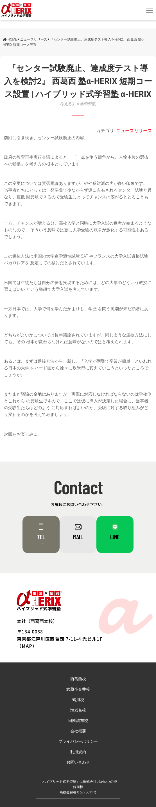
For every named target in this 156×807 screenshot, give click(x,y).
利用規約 (78, 752)
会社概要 (78, 731)
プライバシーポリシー (78, 741)
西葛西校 (78, 679)
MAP (27, 645)
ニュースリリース (134, 130)
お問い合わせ (78, 762)
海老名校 (78, 710)
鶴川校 (78, 699)
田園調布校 (78, 720)
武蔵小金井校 (78, 689)
